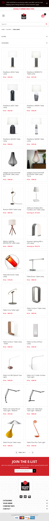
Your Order (25, 503)
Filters (24, 36)
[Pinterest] (25, 496)
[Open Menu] (3, 16)
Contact (25, 509)
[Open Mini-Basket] (45, 15)
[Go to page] (24, 452)
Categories (24, 43)
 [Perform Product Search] (46, 24)
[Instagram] (29, 496)
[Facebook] (21, 496)
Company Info (25, 506)
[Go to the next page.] (32, 452)
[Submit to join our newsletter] (34, 471)
